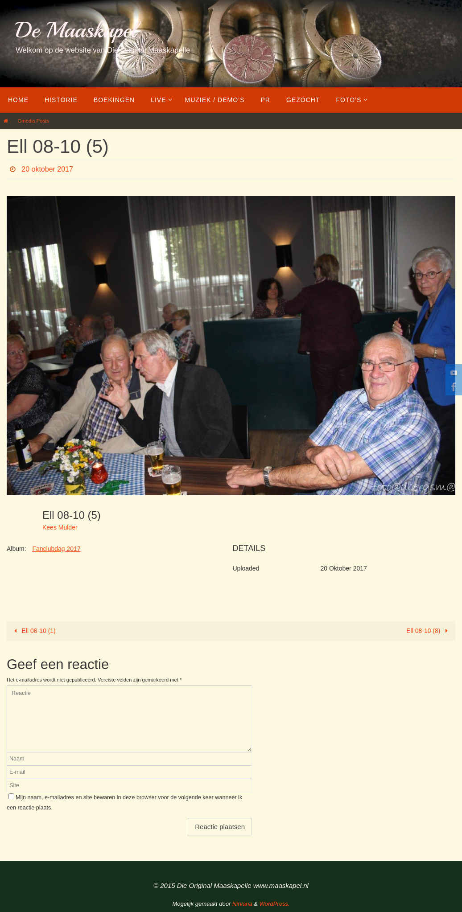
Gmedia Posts (33, 120)
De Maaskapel (76, 30)
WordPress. (275, 903)
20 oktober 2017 (47, 169)
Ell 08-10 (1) (33, 630)
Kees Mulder (60, 527)
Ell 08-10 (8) (428, 630)
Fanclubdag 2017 (56, 548)
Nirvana (242, 903)
